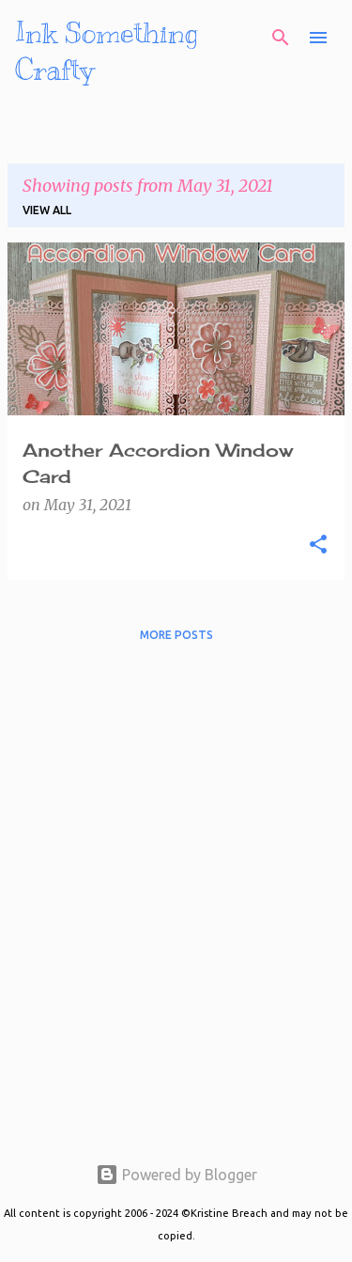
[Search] (280, 37)
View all (47, 210)
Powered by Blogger (176, 1174)
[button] (318, 545)
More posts (176, 635)
